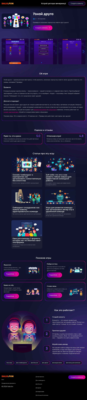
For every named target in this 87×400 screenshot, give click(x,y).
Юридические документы (9, 383)
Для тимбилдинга (21, 363)
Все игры (9, 363)
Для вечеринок (40, 376)
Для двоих (45, 363)
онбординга (52, 109)
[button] (41, 62)
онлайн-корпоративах (11, 112)
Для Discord (34, 363)
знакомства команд (40, 109)
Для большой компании (73, 363)
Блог (3, 379)
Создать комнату (77, 3)
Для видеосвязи (57, 363)
